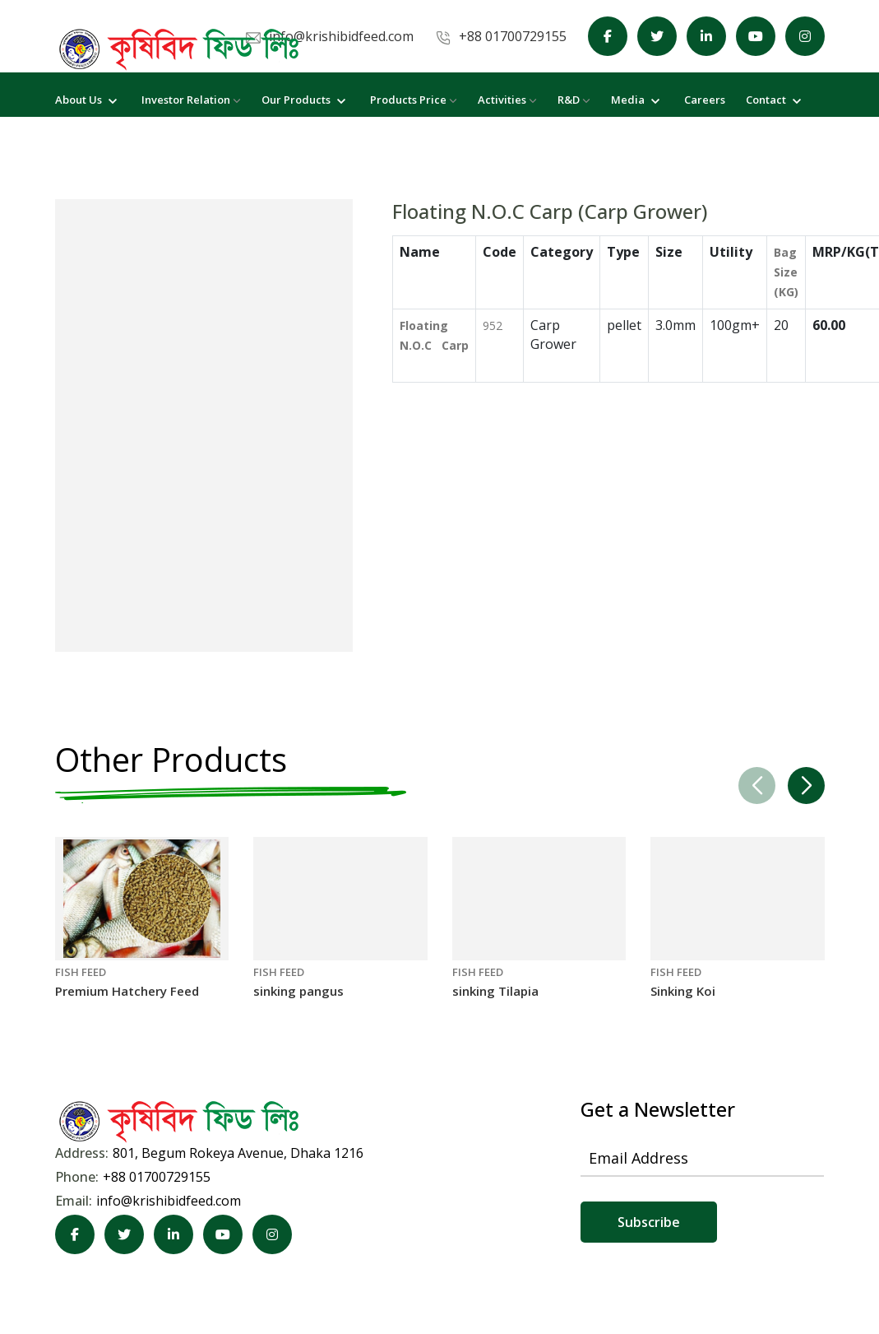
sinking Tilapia (495, 991)
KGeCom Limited (427, 1284)
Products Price (413, 99)
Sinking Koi (682, 991)
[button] (806, 786)
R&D (573, 99)
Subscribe (649, 1223)
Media (637, 99)
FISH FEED (80, 972)
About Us (88, 99)
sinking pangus (298, 991)
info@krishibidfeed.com (168, 1201)
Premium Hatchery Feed (127, 991)
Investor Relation (191, 99)
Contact (775, 99)
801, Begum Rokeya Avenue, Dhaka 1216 (238, 1154)
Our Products (305, 99)
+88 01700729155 (156, 1178)
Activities (507, 99)
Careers (704, 99)
